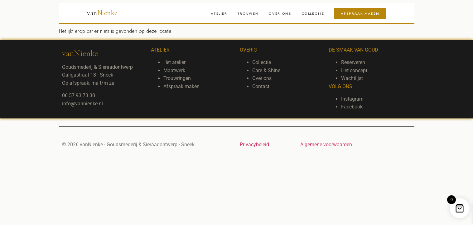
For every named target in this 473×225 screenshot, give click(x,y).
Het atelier (174, 62)
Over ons (279, 13)
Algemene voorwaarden (326, 145)
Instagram (352, 99)
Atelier (219, 13)
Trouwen (248, 13)
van (102, 13)
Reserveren (353, 62)
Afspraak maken (360, 13)
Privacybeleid (254, 145)
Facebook (352, 107)
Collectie (313, 13)
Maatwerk (174, 70)
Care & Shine (266, 70)
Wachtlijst (352, 78)
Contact (260, 86)
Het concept (354, 70)
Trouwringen (177, 78)
